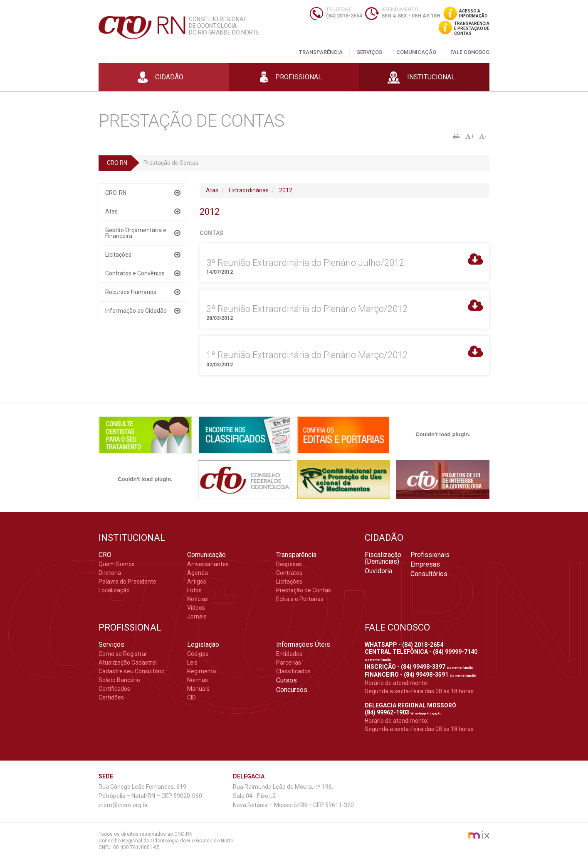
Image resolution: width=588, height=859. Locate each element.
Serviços (369, 52)
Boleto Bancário (119, 680)
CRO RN (117, 163)
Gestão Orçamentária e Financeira (135, 233)
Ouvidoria (378, 571)
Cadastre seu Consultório (132, 671)
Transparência (321, 52)
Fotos (194, 590)
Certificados (114, 688)
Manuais (198, 688)
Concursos (291, 690)
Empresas (425, 564)
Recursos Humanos (130, 292)
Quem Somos (117, 564)
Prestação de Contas (303, 590)
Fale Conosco (469, 52)
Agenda (197, 572)
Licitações (118, 254)
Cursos (286, 680)
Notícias (197, 599)
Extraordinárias (249, 190)
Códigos (197, 653)
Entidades (289, 653)
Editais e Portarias (300, 599)
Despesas (289, 564)
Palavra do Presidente (127, 581)
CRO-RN (115, 192)
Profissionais (430, 555)
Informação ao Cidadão (136, 310)
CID (191, 697)
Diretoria (110, 572)
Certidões (111, 697)
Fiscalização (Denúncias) (383, 558)
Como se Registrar (123, 653)
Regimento (201, 671)
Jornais (197, 616)
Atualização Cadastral (128, 662)
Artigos (196, 581)
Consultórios (428, 574)
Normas (197, 680)
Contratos (289, 572)
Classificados (293, 671)
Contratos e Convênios (135, 273)
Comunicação (416, 52)
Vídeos (196, 607)
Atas (111, 211)
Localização (114, 590)
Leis (192, 662)
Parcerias (288, 662)
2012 (285, 190)
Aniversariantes (208, 564)
